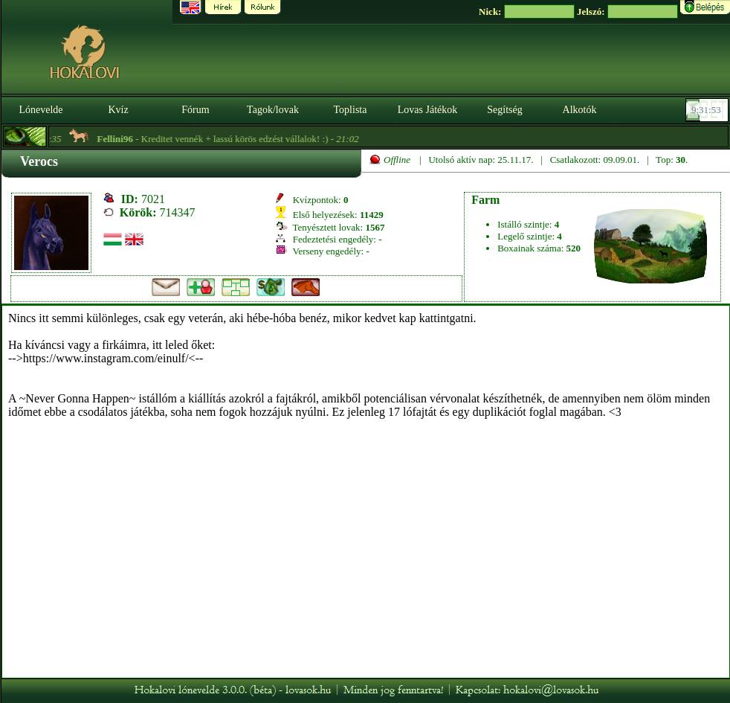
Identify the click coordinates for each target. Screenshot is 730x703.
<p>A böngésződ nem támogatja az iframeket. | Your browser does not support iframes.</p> (365, 491)
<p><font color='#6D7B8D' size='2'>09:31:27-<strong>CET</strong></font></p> (708, 110)
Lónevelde (40, 109)
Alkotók (580, 109)
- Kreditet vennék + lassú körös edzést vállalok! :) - (231, 138)
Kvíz (118, 109)
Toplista (350, 109)
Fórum (195, 109)
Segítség (504, 109)
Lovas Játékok (427, 109)
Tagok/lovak (273, 109)
